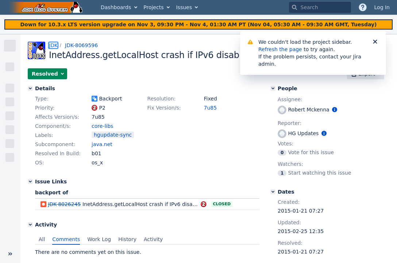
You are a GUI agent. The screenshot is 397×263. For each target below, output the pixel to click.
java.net (102, 144)
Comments (66, 239)
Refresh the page (280, 49)
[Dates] (272, 191)
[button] (47, 73)
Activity (153, 239)
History (127, 239)
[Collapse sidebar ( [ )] (10, 253)
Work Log (99, 239)
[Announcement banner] (198, 24)
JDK (53, 45)
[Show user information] (335, 110)
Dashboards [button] (116, 7)
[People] (272, 88)
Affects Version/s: (57, 117)
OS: (39, 162)
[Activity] (30, 224)
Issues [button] (184, 7)
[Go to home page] (47, 7)
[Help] (363, 7)
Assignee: (290, 99)
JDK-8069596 (81, 45)
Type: (42, 99)
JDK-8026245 (64, 204)
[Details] (30, 88)
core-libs (102, 126)
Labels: (44, 135)
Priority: (45, 108)
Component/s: (53, 126)
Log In (382, 7)
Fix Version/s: (164, 108)
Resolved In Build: (58, 153)
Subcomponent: (55, 144)
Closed (222, 204)
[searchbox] (320, 7)
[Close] (375, 42)
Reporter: (289, 123)
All (42, 239)
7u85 (210, 108)
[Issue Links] (30, 181)
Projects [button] (153, 7)
